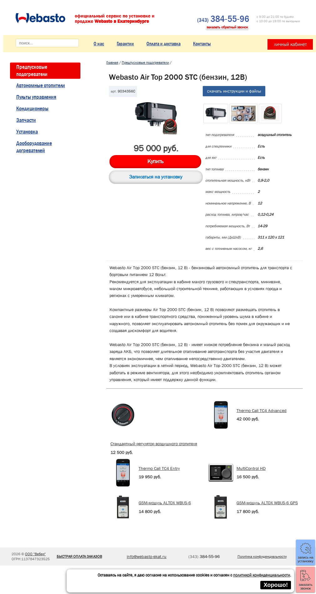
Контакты (202, 43)
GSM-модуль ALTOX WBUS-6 (165, 503)
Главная (112, 62)
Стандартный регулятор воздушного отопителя (153, 443)
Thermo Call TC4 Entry (159, 468)
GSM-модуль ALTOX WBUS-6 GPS (267, 503)
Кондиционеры (32, 108)
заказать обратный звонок (227, 27)
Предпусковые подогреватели (32, 70)
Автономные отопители (40, 85)
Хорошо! (275, 585)
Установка (27, 131)
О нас (99, 43)
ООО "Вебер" (35, 553)
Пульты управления (36, 97)
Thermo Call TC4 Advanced (262, 410)
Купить (155, 161)
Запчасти (26, 120)
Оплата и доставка (163, 43)
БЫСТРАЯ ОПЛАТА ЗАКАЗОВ (79, 556)
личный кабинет (290, 44)
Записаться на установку (155, 177)
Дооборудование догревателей (34, 147)
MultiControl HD (251, 468)
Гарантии (125, 43)
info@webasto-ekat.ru (146, 556)
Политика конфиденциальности (262, 556)
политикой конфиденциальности (261, 575)
